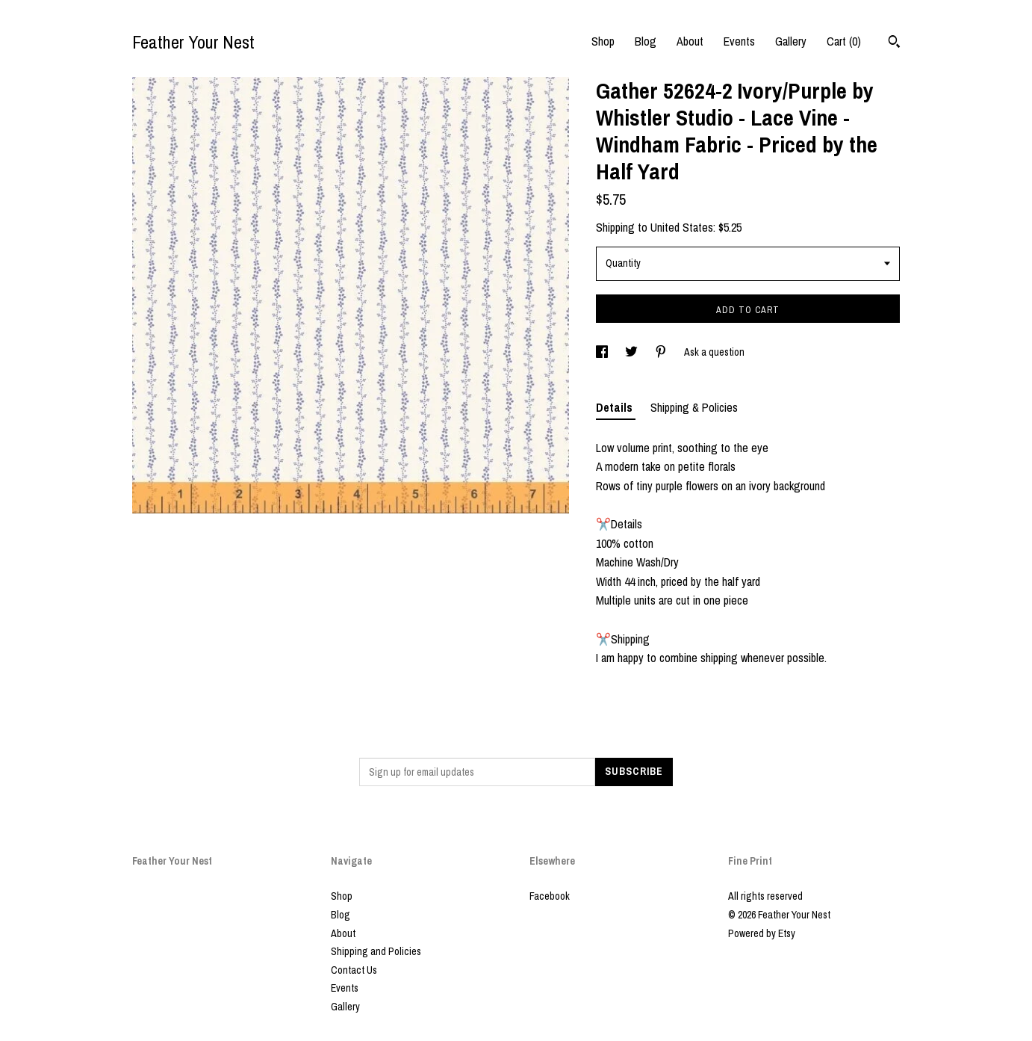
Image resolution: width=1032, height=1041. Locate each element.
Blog (645, 41)
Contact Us (354, 970)
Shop (603, 41)
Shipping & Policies (694, 407)
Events (739, 41)
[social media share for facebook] (603, 352)
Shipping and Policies (376, 951)
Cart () (844, 41)
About (690, 41)
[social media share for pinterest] (662, 352)
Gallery (790, 41)
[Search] (894, 43)
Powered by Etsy (761, 933)
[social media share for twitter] (632, 352)
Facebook (549, 896)
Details (615, 407)
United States (681, 227)
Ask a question (714, 352)
